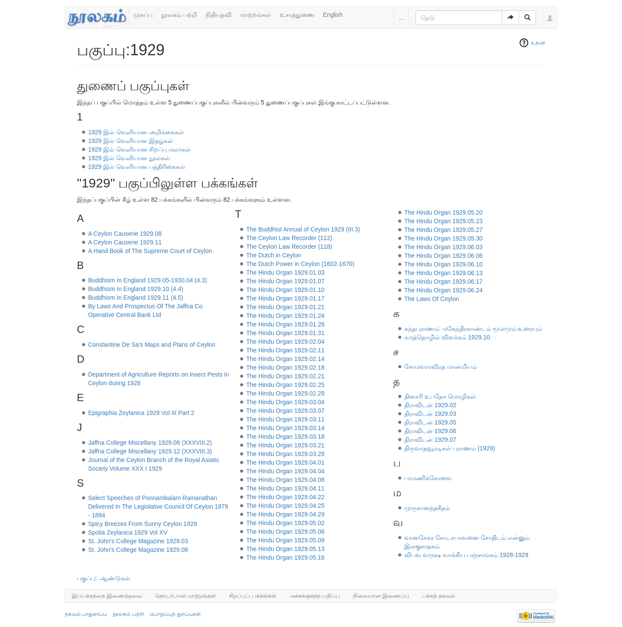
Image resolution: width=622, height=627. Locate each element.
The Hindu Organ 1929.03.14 (285, 427)
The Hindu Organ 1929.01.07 (285, 281)
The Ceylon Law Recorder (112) (289, 237)
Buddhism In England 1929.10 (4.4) (135, 288)
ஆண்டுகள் (115, 578)
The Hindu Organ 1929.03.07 (285, 410)
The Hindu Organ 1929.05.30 (443, 238)
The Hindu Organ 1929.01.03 (285, 272)
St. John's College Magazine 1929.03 (138, 541)
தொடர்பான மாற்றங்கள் (185, 595)
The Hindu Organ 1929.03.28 (285, 453)
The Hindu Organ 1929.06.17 (443, 281)
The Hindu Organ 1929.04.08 (285, 479)
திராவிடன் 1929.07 (430, 439)
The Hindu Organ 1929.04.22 (285, 497)
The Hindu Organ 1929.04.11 (285, 488)
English (333, 14)
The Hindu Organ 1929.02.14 (285, 358)
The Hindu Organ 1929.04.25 (285, 505)
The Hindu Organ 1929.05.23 (443, 221)
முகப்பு (142, 14)
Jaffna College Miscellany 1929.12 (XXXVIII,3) (150, 451)
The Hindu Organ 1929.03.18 (285, 436)
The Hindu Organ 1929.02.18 (285, 367)
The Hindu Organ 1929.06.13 (443, 272)
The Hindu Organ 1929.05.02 (285, 522)
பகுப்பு (86, 578)
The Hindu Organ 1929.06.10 (443, 264)
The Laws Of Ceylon (431, 298)
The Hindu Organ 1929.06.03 (443, 247)
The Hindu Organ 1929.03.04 (285, 402)
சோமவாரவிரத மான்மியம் (440, 366)
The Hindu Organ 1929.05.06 (285, 531)
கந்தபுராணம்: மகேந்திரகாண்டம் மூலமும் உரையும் (473, 328)
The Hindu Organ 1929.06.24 (443, 290)
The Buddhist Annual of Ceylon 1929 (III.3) (303, 229)
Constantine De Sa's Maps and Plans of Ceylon (152, 344)
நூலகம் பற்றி (179, 14)
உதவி (538, 43)
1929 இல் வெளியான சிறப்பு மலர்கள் (139, 149)
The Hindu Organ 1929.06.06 (443, 255)
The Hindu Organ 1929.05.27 (443, 229)
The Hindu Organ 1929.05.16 (285, 557)
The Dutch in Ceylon (273, 255)
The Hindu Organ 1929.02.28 (285, 393)
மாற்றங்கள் (255, 14)
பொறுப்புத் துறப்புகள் (174, 614)
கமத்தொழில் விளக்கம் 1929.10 (447, 337)
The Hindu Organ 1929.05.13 (285, 548)
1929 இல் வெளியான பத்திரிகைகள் (136, 166)
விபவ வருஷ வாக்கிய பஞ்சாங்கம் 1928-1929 (466, 554)
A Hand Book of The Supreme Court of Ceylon (150, 250)
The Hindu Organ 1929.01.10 (285, 289)
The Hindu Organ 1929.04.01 (285, 462)
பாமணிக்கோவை (428, 478)
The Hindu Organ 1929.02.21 (285, 376)
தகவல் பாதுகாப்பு (86, 614)
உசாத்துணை (297, 14)
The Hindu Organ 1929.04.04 (285, 471)
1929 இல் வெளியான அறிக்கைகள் (136, 132)
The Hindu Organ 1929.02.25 (285, 384)
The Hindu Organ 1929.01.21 (285, 307)
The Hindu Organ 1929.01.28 (285, 324)
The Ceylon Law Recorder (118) (289, 246)
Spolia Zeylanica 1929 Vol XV (128, 532)
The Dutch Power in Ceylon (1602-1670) (300, 263)
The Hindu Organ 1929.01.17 (285, 298)
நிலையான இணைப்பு (381, 595)
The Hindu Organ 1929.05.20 (443, 212)
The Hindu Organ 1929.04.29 (285, 514)
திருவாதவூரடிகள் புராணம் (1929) (449, 448)
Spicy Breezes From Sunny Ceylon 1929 (142, 523)
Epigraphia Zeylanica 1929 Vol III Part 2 (141, 412)
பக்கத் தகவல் (438, 595)
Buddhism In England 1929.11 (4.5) (135, 297)
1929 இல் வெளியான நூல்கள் (129, 158)
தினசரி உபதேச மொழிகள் (440, 396)
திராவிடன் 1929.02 (430, 405)
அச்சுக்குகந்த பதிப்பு (314, 595)
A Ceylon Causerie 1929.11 (125, 242)
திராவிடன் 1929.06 (430, 431)
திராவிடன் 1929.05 (430, 422)
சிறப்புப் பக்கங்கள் (252, 595)
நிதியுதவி (219, 14)
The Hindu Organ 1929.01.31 (285, 332)
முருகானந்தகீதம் (427, 507)
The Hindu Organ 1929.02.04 (285, 341)
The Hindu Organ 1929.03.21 (285, 445)
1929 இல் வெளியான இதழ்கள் (130, 140)
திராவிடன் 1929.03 (430, 413)
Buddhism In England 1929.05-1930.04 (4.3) (147, 280)
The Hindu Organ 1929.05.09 (285, 540)
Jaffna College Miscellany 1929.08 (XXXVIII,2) (150, 442)
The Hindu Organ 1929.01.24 (285, 315)
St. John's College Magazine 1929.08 (138, 549)
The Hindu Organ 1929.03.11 (285, 419)
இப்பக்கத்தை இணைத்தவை (107, 595)
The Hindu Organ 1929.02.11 (285, 350)
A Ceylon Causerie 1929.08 (125, 233)
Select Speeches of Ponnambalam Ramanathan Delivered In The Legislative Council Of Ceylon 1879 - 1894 (158, 506)
